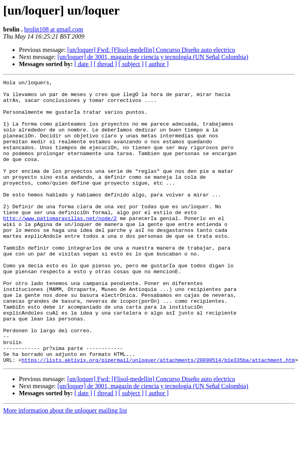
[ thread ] (105, 64)
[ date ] (83, 64)
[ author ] (157, 64)
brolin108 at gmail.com (53, 29)
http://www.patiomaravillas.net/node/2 (60, 246)
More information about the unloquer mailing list (65, 467)
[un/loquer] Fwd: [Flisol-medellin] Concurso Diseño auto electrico (151, 49)
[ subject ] (131, 64)
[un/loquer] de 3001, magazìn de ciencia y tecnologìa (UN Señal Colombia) (152, 57)
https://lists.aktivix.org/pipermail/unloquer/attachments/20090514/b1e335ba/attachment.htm (158, 416)
